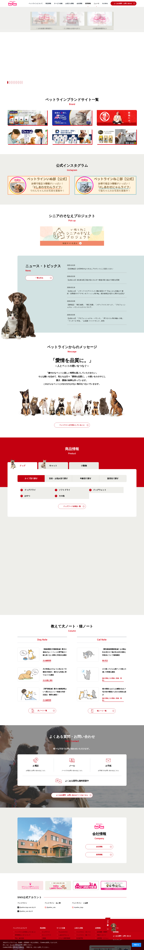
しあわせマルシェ (64, 935)
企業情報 (98, 928)
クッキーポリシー (15, 945)
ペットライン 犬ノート (83, 932)
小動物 (84, 466)
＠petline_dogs (78, 907)
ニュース (96, 3)
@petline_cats (51, 907)
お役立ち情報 (69, 3)
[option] (72, 35)
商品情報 (48, 3)
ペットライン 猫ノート (83, 935)
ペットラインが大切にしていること (74, 425)
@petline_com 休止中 (26, 911)
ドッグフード (46, 932)
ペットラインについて (36, 3)
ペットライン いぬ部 (80, 903)
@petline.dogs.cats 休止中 (27, 907)
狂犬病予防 (79, 938)
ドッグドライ (28, 490)
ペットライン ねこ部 (53, 903)
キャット (48, 465)
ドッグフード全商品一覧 (74, 506)
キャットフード (46, 935)
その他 (59, 496)
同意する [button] (136, 945)
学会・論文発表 (19, 938)
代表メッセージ (101, 935)
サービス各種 (58, 3)
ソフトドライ (62, 490)
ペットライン (22, 903)
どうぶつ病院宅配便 (64, 938)
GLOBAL (105, 3)
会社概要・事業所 (102, 932)
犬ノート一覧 (43, 710)
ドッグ (17, 465)
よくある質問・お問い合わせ (124, 3)
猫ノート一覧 (102, 711)
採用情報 (88, 3)
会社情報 (79, 3)
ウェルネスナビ (63, 932)
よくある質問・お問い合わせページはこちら (74, 795)
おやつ (25, 496)
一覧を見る (43, 278)
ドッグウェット (97, 490)
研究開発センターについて (22, 935)
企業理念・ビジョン (103, 938)
